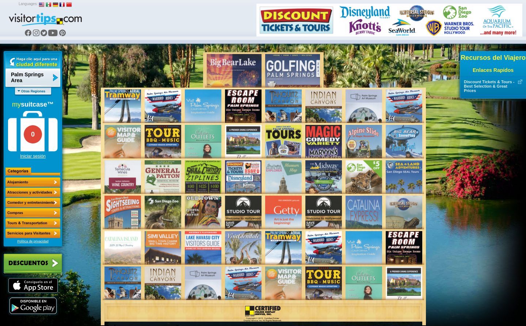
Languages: (28, 4)
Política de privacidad (33, 241)
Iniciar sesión (33, 156)
